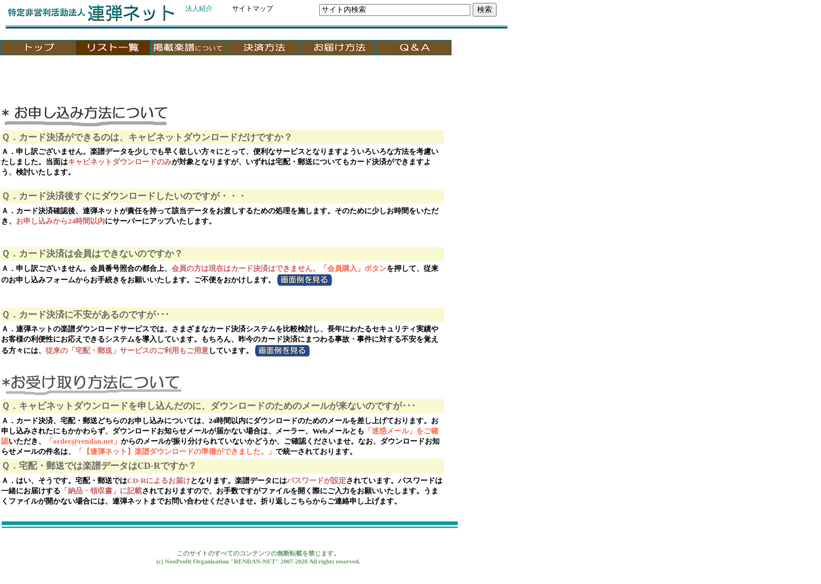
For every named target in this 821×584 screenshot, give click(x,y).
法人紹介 (199, 9)
